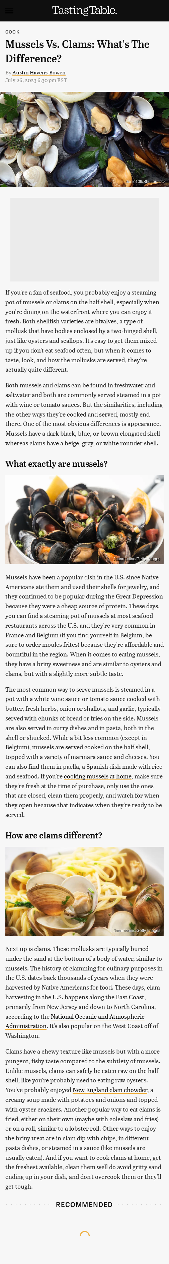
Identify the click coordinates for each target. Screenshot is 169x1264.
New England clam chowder (110, 1089)
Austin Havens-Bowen (39, 72)
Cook (12, 31)
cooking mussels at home (98, 776)
